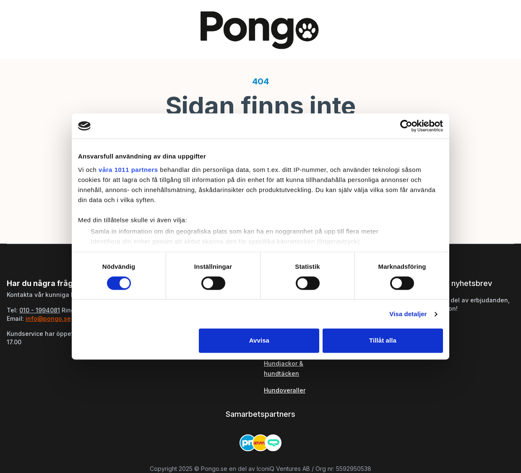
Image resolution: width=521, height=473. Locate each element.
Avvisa (259, 340)
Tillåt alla (382, 340)
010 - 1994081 (39, 310)
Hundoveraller (284, 390)
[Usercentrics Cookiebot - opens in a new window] (406, 126)
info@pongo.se (48, 318)
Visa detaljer (408, 313)
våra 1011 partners (128, 169)
